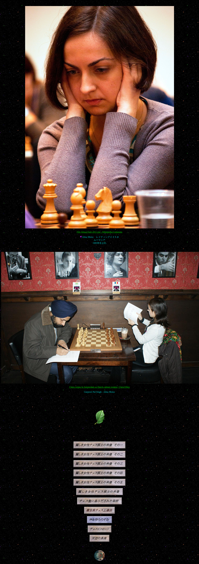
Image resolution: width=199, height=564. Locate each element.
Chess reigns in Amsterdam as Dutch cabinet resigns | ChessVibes (99, 387)
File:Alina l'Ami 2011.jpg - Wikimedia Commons (99, 232)
